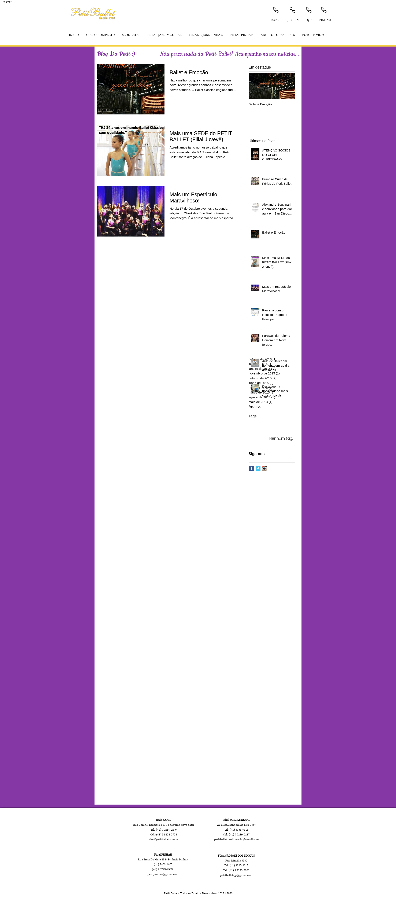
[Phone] (275, 10)
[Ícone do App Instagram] (264, 468)
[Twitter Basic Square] (258, 468)
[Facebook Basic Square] (251, 468)
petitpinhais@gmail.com (163, 874)
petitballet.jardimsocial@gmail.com (236, 839)
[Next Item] (288, 86)
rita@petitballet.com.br (163, 839)
